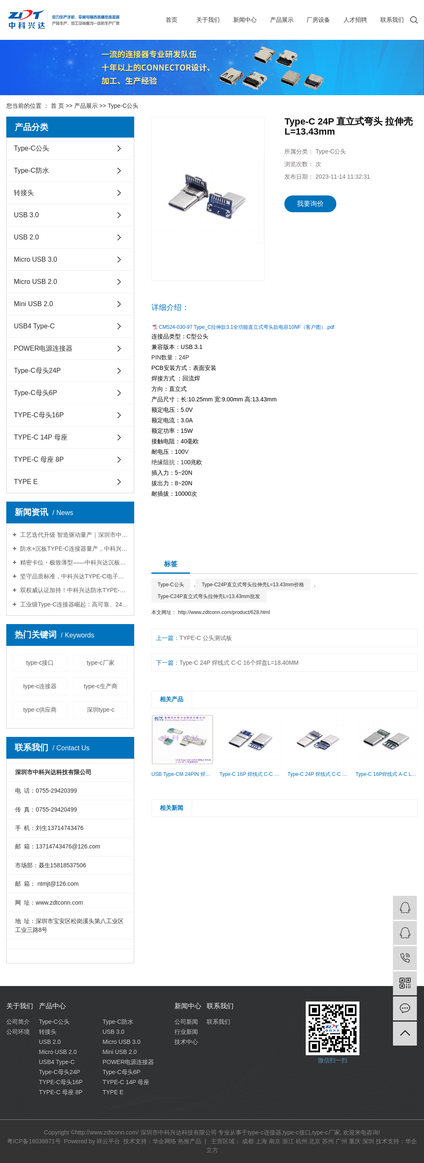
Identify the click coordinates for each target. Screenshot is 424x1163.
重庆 (355, 1141)
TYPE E (26, 481)
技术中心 (186, 1041)
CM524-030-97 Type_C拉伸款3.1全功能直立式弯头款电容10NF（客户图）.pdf (247, 327)
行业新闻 (186, 1031)
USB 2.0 (26, 237)
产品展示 (282, 19)
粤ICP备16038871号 (34, 1141)
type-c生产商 (100, 686)
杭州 (301, 1141)
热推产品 (189, 1141)
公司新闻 (186, 1021)
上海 (261, 1141)
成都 (248, 1141)
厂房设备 (318, 19)
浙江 (288, 1141)
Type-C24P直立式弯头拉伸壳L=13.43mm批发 (209, 596)
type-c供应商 (40, 709)
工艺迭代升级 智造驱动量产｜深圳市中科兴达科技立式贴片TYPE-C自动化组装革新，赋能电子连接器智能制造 (73, 534)
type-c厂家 (100, 662)
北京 (314, 1141)
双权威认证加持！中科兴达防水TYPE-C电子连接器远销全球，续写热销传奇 (73, 590)
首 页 (57, 105)
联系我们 (392, 19)
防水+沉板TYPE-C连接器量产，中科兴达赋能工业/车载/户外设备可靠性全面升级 (73, 548)
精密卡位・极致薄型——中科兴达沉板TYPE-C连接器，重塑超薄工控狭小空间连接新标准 (73, 562)
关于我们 (208, 19)
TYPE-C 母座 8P (39, 459)
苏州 (328, 1141)
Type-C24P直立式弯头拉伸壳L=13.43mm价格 (253, 585)
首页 (171, 19)
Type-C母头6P (35, 392)
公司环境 (18, 1031)
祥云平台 (108, 1141)
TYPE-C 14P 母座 (41, 437)
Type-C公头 (123, 105)
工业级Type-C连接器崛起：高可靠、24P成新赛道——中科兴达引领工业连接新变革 (73, 604)
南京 (275, 1141)
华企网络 (164, 1141)
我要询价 (310, 203)
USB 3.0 (26, 215)
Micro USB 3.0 (35, 259)
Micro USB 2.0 (35, 281)
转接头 (24, 192)
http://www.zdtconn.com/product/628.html (224, 612)
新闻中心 (245, 19)
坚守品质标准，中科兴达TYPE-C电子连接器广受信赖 (73, 576)
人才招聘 (355, 19)
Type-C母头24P (37, 370)
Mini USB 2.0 (33, 303)
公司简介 (18, 1021)
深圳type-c (100, 709)
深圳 (368, 1141)
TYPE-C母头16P (39, 415)
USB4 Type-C (34, 326)
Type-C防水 (31, 170)
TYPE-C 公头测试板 (205, 638)
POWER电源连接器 (43, 348)
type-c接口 (40, 662)
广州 (341, 1141)
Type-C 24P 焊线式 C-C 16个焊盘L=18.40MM (239, 662)
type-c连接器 (40, 686)
